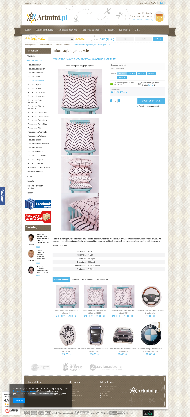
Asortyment (32, 50)
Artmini (123, 65)
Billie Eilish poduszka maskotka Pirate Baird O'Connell (42, 270)
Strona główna (30, 45)
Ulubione (105, 395)
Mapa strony (73, 398)
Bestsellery (32, 227)
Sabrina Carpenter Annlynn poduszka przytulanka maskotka (36, 255)
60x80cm (122, 77)
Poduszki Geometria (63, 45)
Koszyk (104, 393)
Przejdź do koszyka (145, 13)
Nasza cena (115, 89)
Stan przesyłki (137, 20)
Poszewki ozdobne (91, 29)
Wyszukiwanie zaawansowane (80, 39)
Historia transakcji (108, 398)
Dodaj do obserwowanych (149, 106)
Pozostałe (110, 29)
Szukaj (72, 39)
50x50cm (132, 74)
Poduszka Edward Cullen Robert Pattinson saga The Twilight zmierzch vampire (38, 239)
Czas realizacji (106, 391)
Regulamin (72, 393)
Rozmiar (113, 74)
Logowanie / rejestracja (109, 387)
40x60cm (151, 74)
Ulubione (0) (148, 20)
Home (28, 29)
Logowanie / (28, 3)
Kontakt (71, 387)
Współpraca (73, 389)
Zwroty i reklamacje (75, 395)
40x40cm (122, 74)
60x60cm (141, 74)
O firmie (72, 400)
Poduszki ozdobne (68, 29)
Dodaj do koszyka (151, 100)
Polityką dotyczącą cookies (24, 391)
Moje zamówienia (108, 389)
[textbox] (59, 39)
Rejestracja (37, 3)
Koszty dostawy (74, 391)
